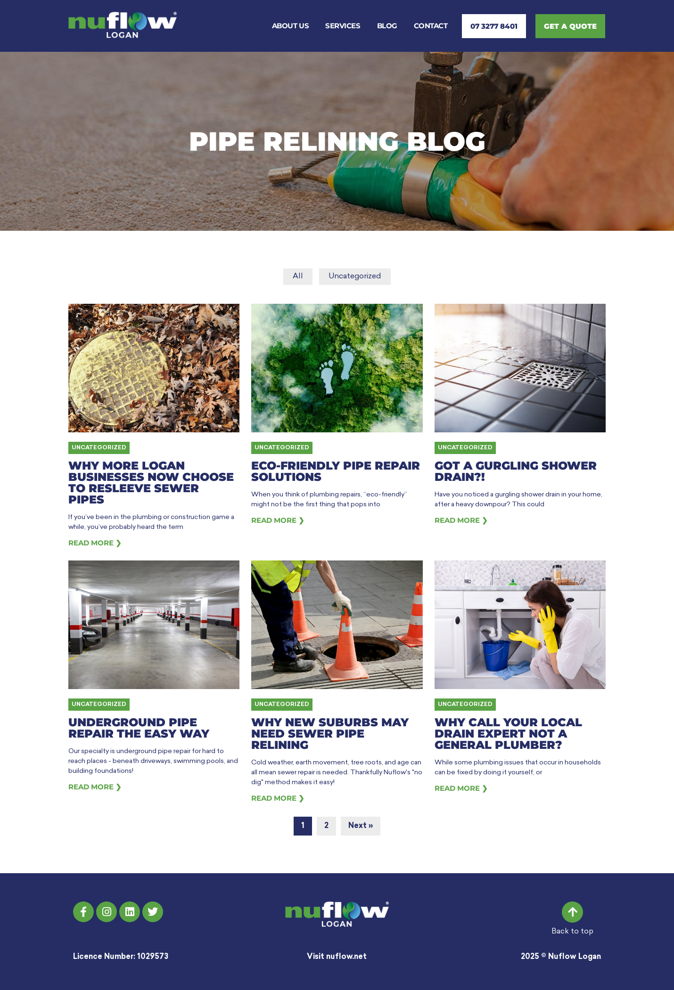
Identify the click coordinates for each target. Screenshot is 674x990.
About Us (290, 25)
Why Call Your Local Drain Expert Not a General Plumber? (508, 733)
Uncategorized (355, 276)
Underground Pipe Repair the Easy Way (138, 727)
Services (342, 25)
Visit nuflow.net (337, 957)
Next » (360, 826)
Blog (387, 25)
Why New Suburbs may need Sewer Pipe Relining (330, 733)
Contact (431, 25)
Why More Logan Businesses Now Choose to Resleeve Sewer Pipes (151, 482)
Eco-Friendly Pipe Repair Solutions (335, 471)
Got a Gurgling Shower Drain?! (516, 471)
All (298, 276)
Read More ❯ (95, 542)
